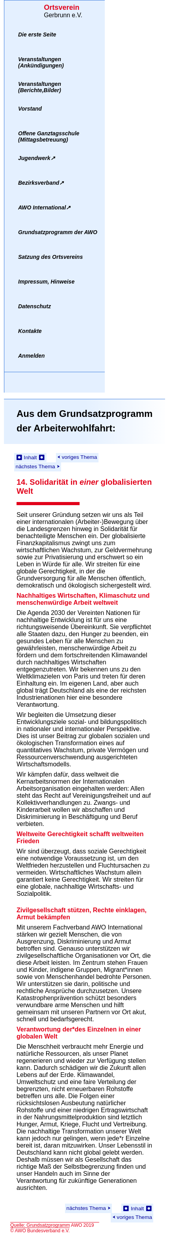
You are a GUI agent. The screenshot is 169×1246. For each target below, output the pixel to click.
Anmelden (31, 356)
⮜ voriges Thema (77, 457)
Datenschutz (34, 306)
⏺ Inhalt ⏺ (30, 457)
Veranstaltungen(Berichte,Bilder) (39, 87)
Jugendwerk (36, 158)
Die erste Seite (37, 34)
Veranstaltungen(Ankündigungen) (41, 62)
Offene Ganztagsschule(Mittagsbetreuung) (48, 136)
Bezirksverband (41, 183)
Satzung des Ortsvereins (50, 257)
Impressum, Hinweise (46, 281)
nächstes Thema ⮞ (38, 466)
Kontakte (30, 331)
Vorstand (30, 109)
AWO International (44, 207)
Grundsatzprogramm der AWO (57, 232)
